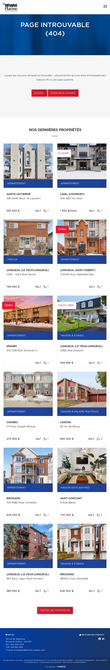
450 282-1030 (17, 645)
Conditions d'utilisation (50, 662)
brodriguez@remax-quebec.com (29, 650)
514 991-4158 (17, 647)
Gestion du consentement (74, 662)
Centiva (61, 666)
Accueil (39, 93)
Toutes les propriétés (55, 611)
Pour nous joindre (63, 93)
